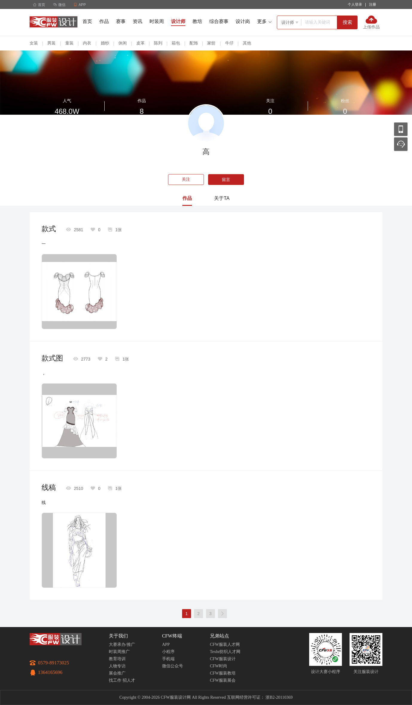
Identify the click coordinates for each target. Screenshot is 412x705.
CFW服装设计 (223, 659)
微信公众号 (172, 666)
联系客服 (401, 144)
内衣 (87, 43)
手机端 (168, 659)
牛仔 (229, 43)
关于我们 (118, 635)
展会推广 (117, 673)
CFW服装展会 (223, 680)
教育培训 (117, 659)
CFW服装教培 (223, 673)
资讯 (137, 21)
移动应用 (401, 129)
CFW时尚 (218, 666)
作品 (104, 21)
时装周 (156, 21)
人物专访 (117, 666)
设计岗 (243, 21)
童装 (69, 43)
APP (166, 644)
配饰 (194, 43)
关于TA (221, 198)
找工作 (115, 680)
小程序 (168, 651)
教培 (197, 21)
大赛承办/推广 (122, 644)
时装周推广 (119, 651)
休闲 (122, 43)
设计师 (178, 21)
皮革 (140, 43)
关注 (186, 179)
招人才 (129, 680)
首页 (39, 5)
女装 (34, 43)
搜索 (347, 22)
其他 (247, 43)
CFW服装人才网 (225, 644)
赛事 (121, 21)
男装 (51, 43)
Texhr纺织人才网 (225, 651)
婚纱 (105, 43)
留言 (226, 179)
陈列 (158, 43)
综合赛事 (218, 21)
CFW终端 (172, 635)
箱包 (176, 43)
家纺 (211, 43)
